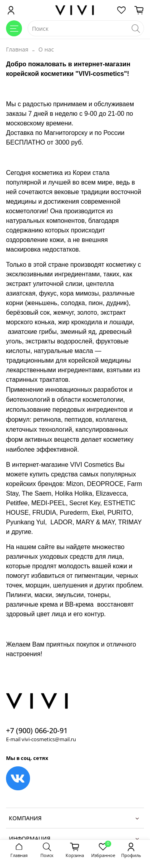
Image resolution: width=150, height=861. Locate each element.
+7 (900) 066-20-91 (37, 730)
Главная (17, 49)
